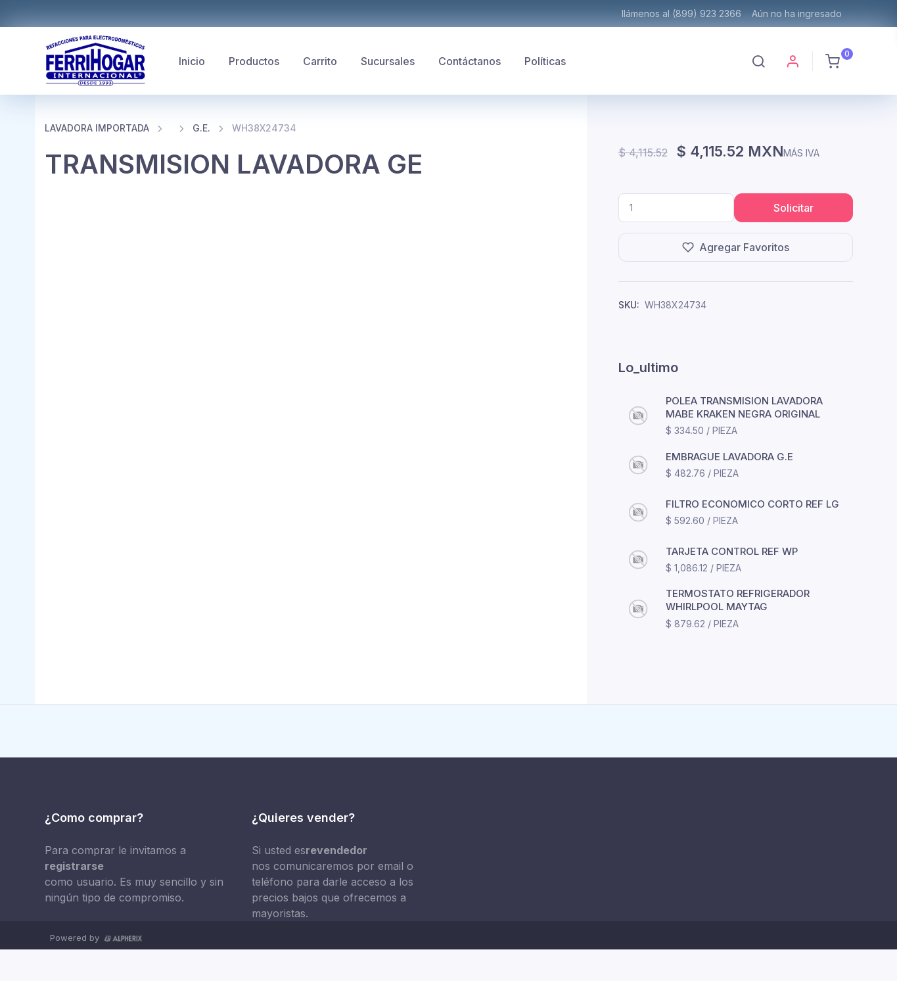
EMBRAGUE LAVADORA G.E (729, 456)
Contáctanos (469, 61)
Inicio (192, 61)
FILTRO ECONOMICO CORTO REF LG (752, 504)
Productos (254, 61)
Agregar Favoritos (735, 247)
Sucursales (388, 61)
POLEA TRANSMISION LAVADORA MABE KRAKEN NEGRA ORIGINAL (744, 407)
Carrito (320, 61)
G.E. (201, 127)
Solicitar (793, 207)
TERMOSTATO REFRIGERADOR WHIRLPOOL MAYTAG (738, 600)
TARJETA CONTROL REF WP (732, 551)
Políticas (545, 61)
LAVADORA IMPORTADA (97, 127)
